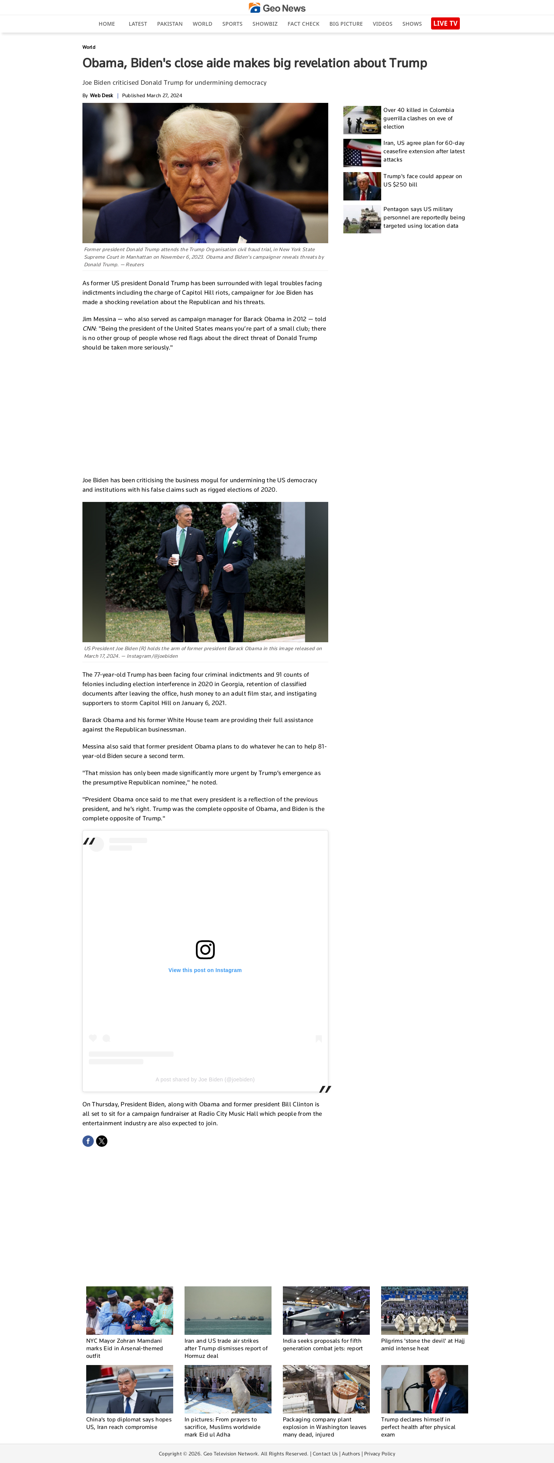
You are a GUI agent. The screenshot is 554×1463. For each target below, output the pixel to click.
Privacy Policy (379, 1454)
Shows (412, 23)
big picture (346, 23)
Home (107, 23)
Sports (232, 23)
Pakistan (170, 23)
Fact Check (304, 23)
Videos (383, 23)
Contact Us (325, 1454)
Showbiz (265, 23)
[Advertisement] (205, 413)
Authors (351, 1454)
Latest (138, 23)
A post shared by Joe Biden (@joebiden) (204, 1079)
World (203, 23)
